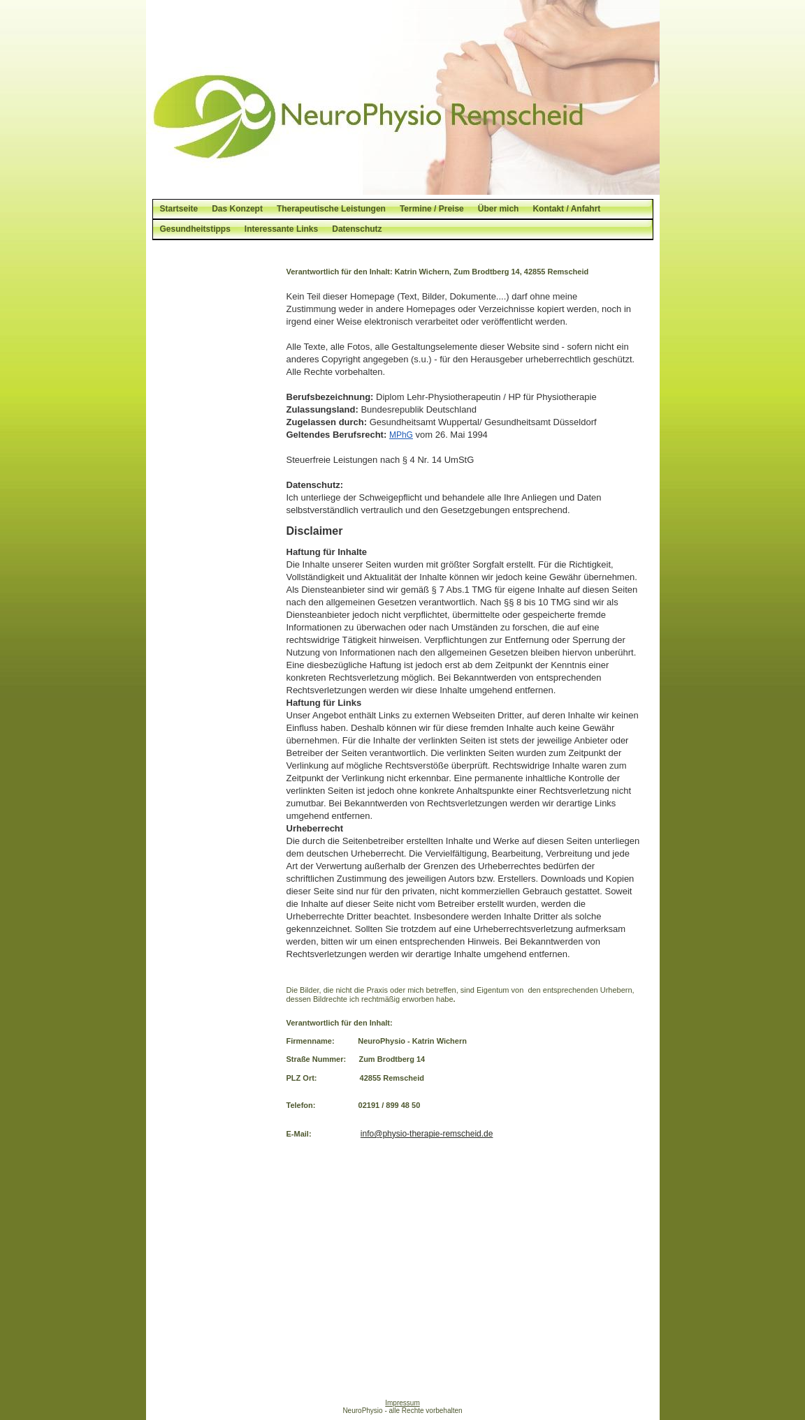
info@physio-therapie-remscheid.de (427, 1134)
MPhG (401, 435)
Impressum (402, 1403)
